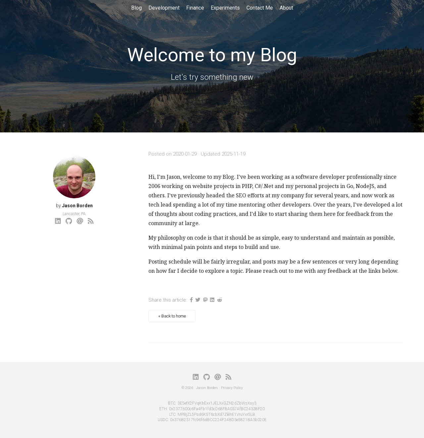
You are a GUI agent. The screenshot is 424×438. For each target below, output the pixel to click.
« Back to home (172, 316)
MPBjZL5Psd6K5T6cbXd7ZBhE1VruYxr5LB (216, 414)
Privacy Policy (232, 388)
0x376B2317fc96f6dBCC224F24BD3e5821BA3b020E (218, 419)
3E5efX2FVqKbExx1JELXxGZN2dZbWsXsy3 (217, 403)
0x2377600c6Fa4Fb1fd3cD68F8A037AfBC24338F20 (217, 409)
